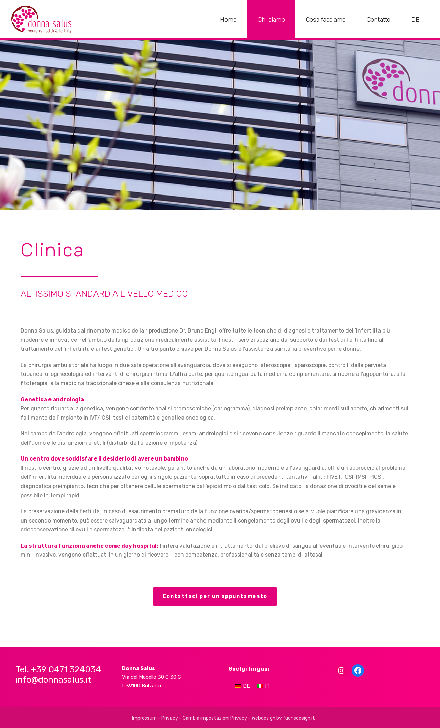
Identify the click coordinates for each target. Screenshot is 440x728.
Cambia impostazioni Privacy (215, 718)
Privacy (169, 718)
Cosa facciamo (326, 19)
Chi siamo (271, 19)
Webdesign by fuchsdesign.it (283, 718)
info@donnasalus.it (53, 680)
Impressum (144, 718)
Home (228, 19)
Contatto (378, 19)
